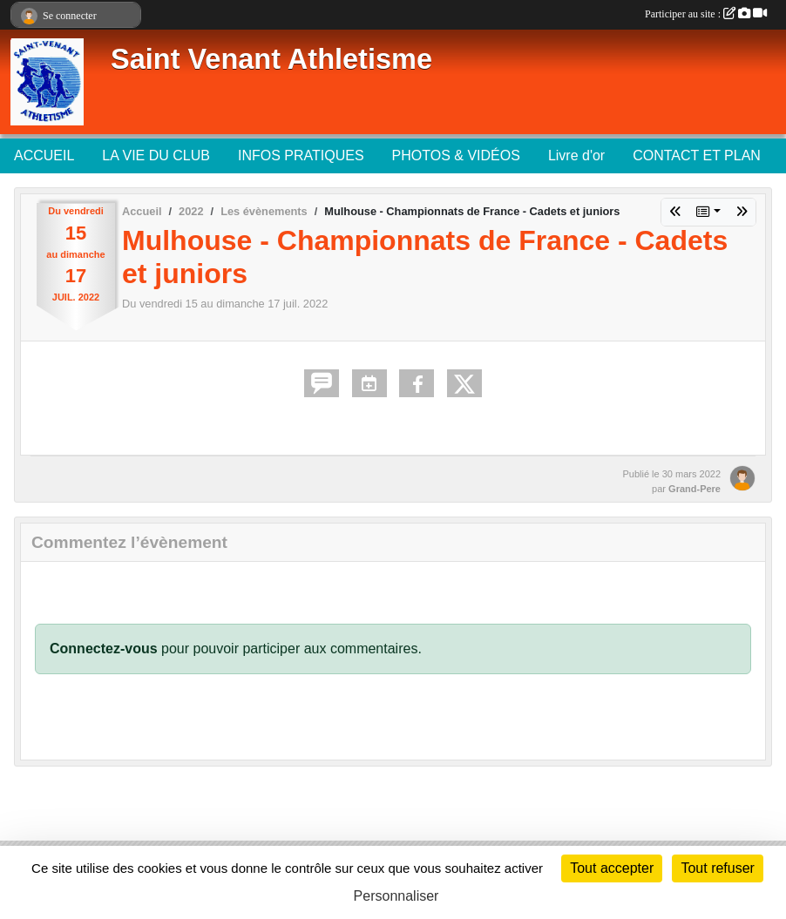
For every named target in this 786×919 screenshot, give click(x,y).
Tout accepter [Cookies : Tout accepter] (612, 868)
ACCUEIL (44, 155)
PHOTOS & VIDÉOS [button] (456, 155)
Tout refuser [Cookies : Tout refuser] (717, 868)
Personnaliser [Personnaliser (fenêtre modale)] (396, 896)
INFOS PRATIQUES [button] (301, 155)
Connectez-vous (104, 648)
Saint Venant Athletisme (271, 59)
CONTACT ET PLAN (697, 155)
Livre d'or (576, 155)
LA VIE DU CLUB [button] (156, 155)
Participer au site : (706, 14)
